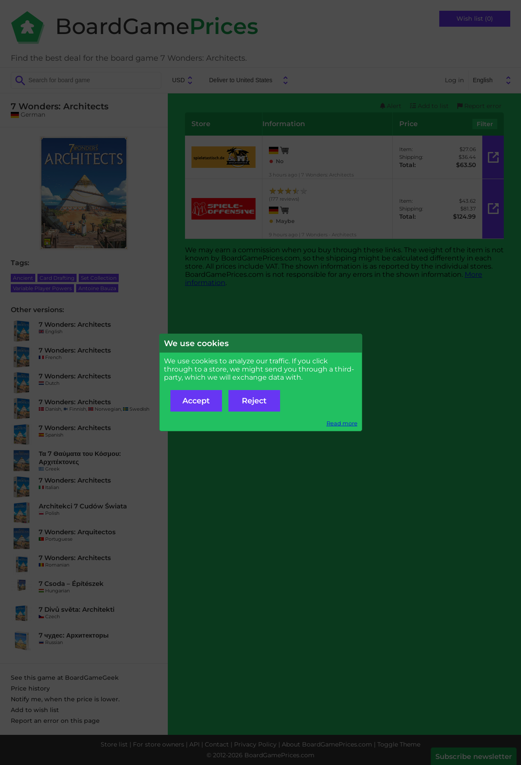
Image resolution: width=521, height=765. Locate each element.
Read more (342, 423)
